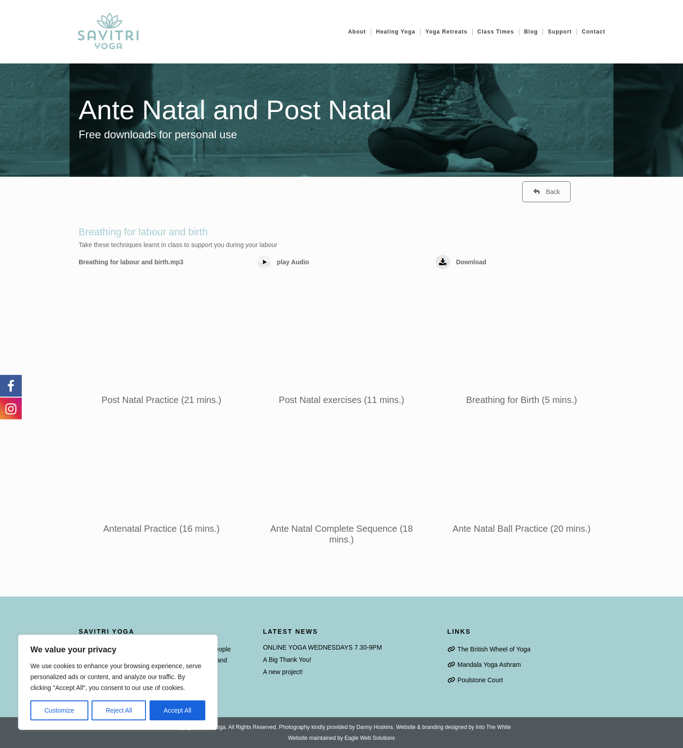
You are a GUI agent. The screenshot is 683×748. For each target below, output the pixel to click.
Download (471, 262)
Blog (531, 32)
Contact (593, 32)
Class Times (495, 32)
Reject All (119, 710)
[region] (118, 682)
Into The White (493, 727)
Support (560, 32)
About (357, 32)
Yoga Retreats (447, 32)
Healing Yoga (396, 32)
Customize (59, 710)
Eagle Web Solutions (369, 738)
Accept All (177, 710)
